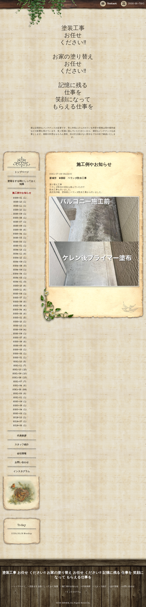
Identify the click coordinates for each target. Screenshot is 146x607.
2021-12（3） (20, 362)
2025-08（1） (20, 218)
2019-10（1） (20, 418)
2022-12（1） (20, 322)
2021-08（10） (20, 378)
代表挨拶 (21, 436)
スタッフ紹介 (22, 445)
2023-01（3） (20, 318)
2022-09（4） (20, 330)
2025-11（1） (20, 206)
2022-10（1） (20, 326)
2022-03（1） (20, 350)
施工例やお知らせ (21, 193)
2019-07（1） (20, 422)
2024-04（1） (20, 274)
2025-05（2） (20, 230)
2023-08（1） (20, 294)
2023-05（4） (20, 306)
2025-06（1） (20, 226)
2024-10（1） (20, 258)
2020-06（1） (20, 402)
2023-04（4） (20, 310)
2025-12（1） (20, 202)
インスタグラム (22, 472)
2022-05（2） (20, 346)
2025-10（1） (20, 210)
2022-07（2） (20, 338)
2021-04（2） (20, 386)
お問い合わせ (22, 463)
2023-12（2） (20, 286)
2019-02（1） (20, 426)
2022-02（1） (20, 354)
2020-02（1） (20, 414)
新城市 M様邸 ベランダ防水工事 (68, 178)
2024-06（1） (20, 270)
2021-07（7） (20, 382)
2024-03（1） (20, 278)
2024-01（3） (20, 282)
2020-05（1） (20, 406)
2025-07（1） (20, 222)
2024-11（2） (20, 254)
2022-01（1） (20, 358)
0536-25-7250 (132, 4)
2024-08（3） (20, 266)
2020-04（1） (20, 410)
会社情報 (21, 454)
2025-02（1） (20, 242)
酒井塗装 (65, 603)
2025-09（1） (20, 214)
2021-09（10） (20, 374)
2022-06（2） (20, 342)
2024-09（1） (20, 262)
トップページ (22, 172)
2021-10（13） (20, 370)
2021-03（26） (20, 390)
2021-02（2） (20, 394)
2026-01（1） (20, 198)
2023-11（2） (20, 290)
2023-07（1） (20, 298)
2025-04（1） (20, 234)
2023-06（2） (20, 302)
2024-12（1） (20, 250)
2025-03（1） (20, 238)
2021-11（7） (20, 366)
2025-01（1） (20, 246)
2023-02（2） (20, 314)
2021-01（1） (20, 398)
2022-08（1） (20, 334)
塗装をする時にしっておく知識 (22, 183)
